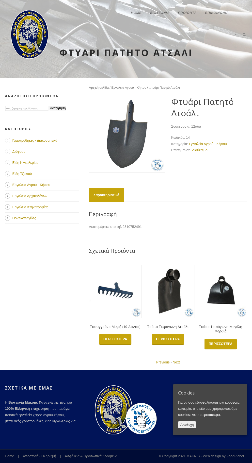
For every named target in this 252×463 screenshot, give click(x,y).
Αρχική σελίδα (99, 87)
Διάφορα (18, 152)
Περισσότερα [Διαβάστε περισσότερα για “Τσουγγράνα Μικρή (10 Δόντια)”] (115, 339)
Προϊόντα (187, 13)
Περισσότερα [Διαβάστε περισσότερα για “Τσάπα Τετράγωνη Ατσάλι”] (168, 339)
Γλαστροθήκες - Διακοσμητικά (34, 140)
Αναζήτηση (58, 108)
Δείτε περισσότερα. (206, 415)
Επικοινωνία (217, 13)
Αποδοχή (187, 425)
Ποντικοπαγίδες (24, 218)
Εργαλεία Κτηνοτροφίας (30, 207)
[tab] (106, 195)
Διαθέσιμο (199, 150)
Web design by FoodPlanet (223, 456)
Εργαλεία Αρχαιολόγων (29, 196)
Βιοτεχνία (159, 13)
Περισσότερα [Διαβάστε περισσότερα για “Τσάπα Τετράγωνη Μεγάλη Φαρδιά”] (221, 344)
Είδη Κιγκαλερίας (25, 163)
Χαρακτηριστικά (106, 195)
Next (176, 362)
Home (136, 13)
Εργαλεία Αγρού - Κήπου (128, 87)
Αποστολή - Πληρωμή (39, 456)
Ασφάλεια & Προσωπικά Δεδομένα (91, 456)
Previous (163, 362)
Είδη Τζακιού (22, 174)
